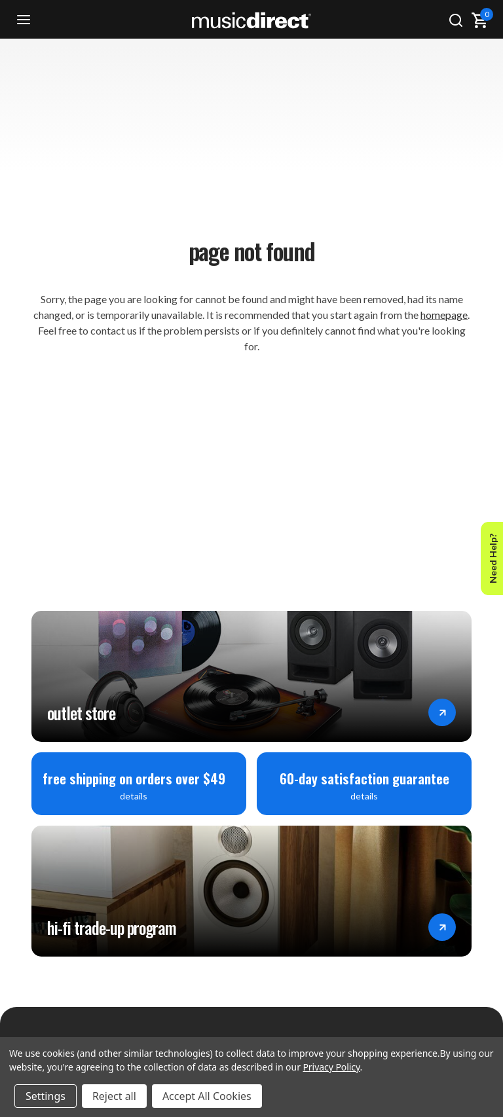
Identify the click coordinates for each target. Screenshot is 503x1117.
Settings (45, 1096)
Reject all (114, 1096)
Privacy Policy (331, 1067)
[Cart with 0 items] (479, 20)
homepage (444, 314)
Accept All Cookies (207, 1096)
